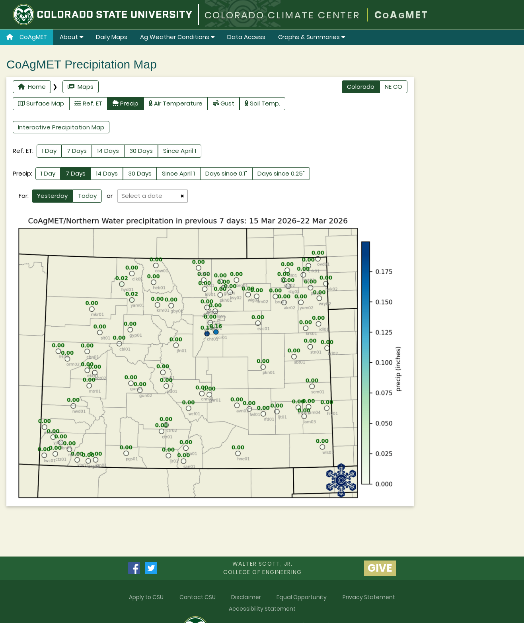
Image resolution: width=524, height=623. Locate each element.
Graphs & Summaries (311, 37)
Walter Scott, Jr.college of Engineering (262, 568)
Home (32, 86)
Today (87, 195)
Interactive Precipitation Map (61, 127)
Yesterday (52, 195)
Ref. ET (88, 103)
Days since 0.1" (226, 173)
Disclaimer (246, 597)
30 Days (141, 150)
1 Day (49, 150)
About (71, 37)
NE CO (393, 86)
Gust (223, 103)
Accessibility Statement (262, 609)
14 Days (108, 150)
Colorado (360, 86)
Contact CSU (197, 597)
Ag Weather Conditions (177, 37)
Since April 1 (179, 150)
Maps (81, 86)
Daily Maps (111, 37)
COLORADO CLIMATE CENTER (282, 14)
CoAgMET (26, 37)
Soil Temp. (262, 103)
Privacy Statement (369, 597)
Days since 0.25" (281, 173)
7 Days (77, 150)
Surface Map (41, 103)
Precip (125, 103)
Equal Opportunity (302, 597)
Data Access (246, 37)
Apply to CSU (146, 597)
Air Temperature (176, 103)
